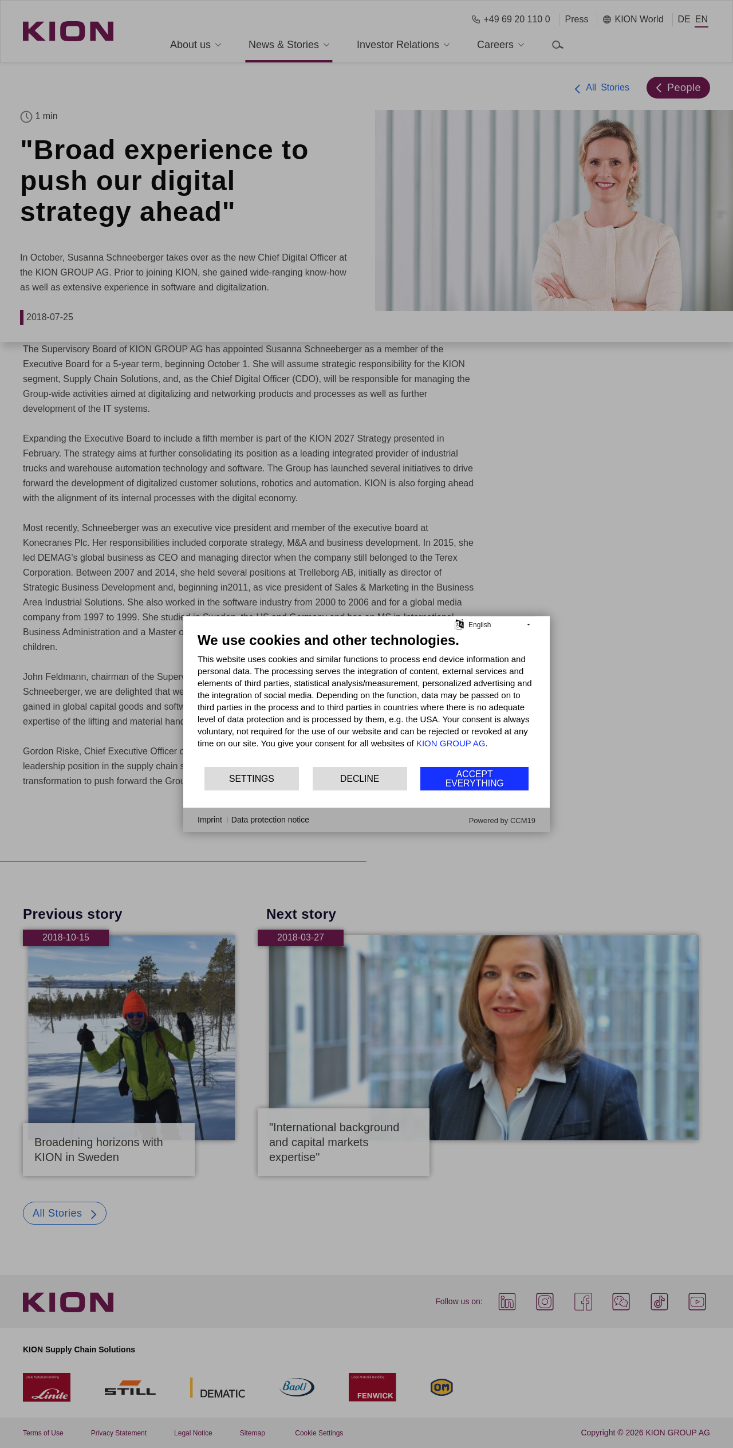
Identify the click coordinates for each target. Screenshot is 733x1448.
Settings (251, 779)
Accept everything (475, 778)
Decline (359, 779)
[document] (366, 699)
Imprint (210, 819)
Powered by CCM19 (502, 820)
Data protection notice (270, 819)
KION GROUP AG (451, 743)
